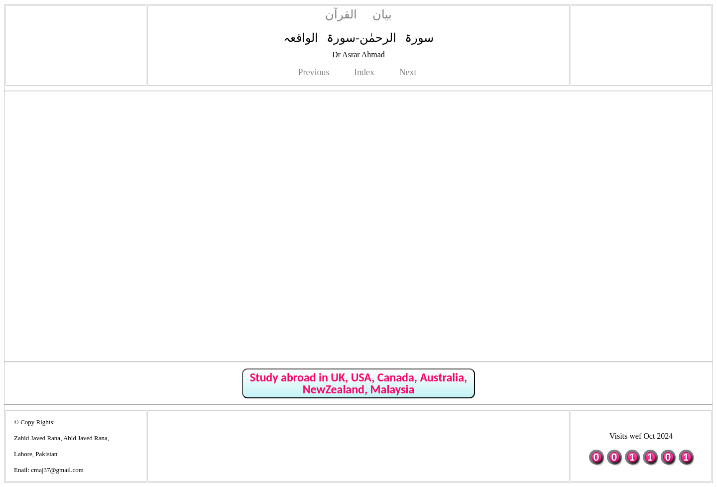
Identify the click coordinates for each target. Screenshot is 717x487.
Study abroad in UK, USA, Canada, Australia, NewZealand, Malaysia (358, 383)
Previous (314, 72)
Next (407, 72)
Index (364, 72)
